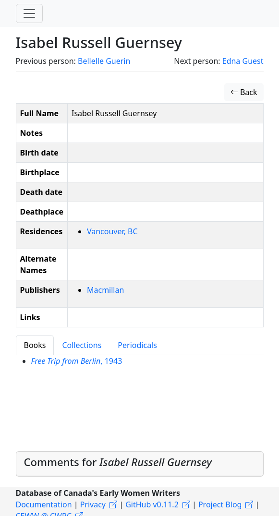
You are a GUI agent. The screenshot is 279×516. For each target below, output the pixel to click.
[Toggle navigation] (29, 13)
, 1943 (76, 361)
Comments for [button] (118, 462)
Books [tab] (35, 345)
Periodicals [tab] (137, 345)
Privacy (93, 504)
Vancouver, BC (112, 231)
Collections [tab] (81, 345)
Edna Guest (243, 61)
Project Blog (220, 504)
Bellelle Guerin (104, 61)
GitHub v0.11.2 (152, 504)
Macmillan (105, 290)
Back (243, 92)
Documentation (44, 504)
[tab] (139, 464)
